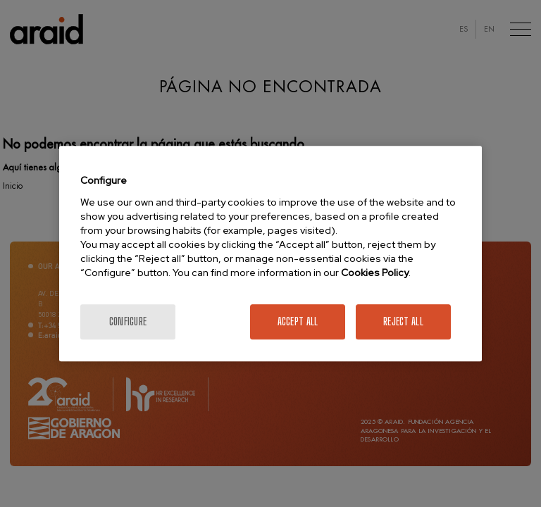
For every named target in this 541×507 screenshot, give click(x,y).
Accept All (298, 321)
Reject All (403, 321)
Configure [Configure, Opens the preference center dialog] (128, 321)
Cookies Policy (375, 272)
